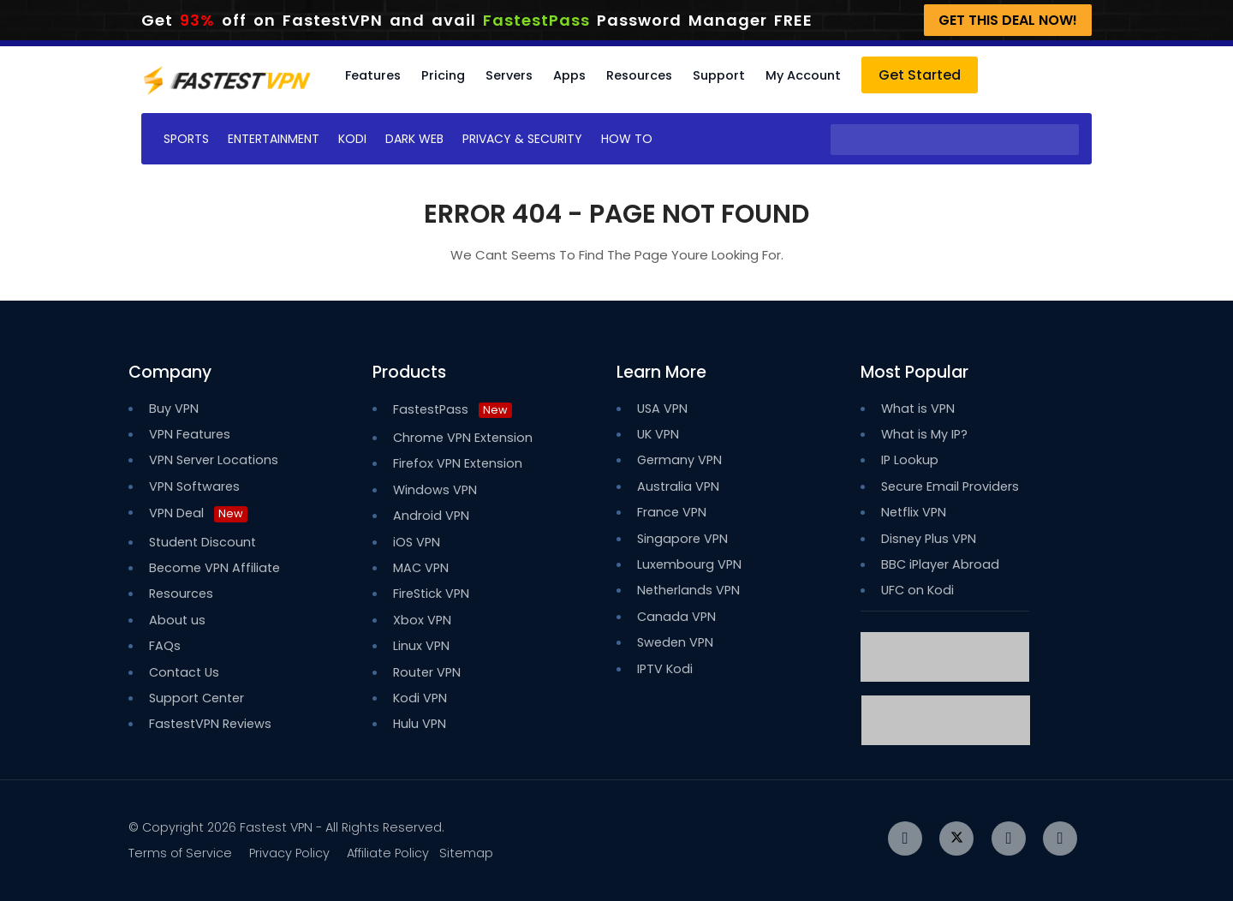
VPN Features (189, 434)
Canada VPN (676, 616)
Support (719, 75)
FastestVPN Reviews (210, 723)
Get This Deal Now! (1007, 20)
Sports (186, 138)
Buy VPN (174, 408)
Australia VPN (678, 486)
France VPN (671, 512)
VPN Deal (176, 513)
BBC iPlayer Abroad (940, 564)
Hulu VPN (419, 723)
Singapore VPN (682, 538)
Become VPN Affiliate (214, 567)
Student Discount (202, 542)
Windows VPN (435, 489)
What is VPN (918, 408)
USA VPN (662, 408)
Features (373, 75)
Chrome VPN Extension (463, 437)
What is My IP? (924, 434)
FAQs (165, 645)
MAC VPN (421, 567)
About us (177, 620)
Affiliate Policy (388, 853)
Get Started (920, 75)
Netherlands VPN (688, 590)
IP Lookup (909, 459)
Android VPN (431, 515)
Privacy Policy (289, 853)
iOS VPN (416, 542)
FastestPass (452, 409)
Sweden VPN (675, 642)
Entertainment (273, 138)
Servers (509, 75)
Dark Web (414, 138)
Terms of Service (180, 853)
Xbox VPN (422, 620)
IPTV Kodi (665, 668)
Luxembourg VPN (689, 564)
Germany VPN (679, 459)
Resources (639, 75)
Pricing (443, 75)
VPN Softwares (194, 486)
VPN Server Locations (213, 459)
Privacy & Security (522, 138)
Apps (569, 75)
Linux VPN (421, 645)
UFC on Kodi (917, 590)
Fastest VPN (276, 827)
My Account (803, 75)
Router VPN (427, 672)
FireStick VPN (431, 593)
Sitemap (466, 853)
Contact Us (184, 672)
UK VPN (658, 434)
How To (626, 138)
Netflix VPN (913, 512)
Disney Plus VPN (928, 538)
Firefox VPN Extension (457, 463)
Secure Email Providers (950, 486)
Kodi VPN (420, 698)
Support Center (196, 698)
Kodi (352, 138)
